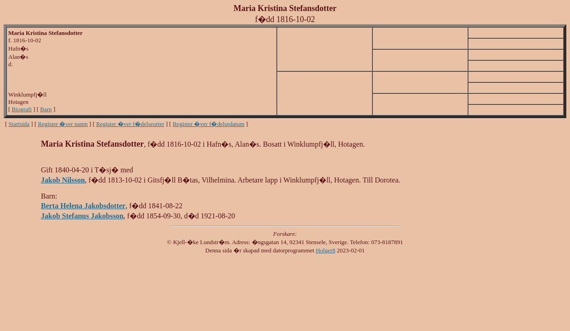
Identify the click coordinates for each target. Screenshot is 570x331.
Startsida (19, 123)
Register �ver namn (63, 123)
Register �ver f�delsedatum (209, 123)
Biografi (22, 109)
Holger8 (326, 250)
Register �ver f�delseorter (130, 123)
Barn (45, 109)
